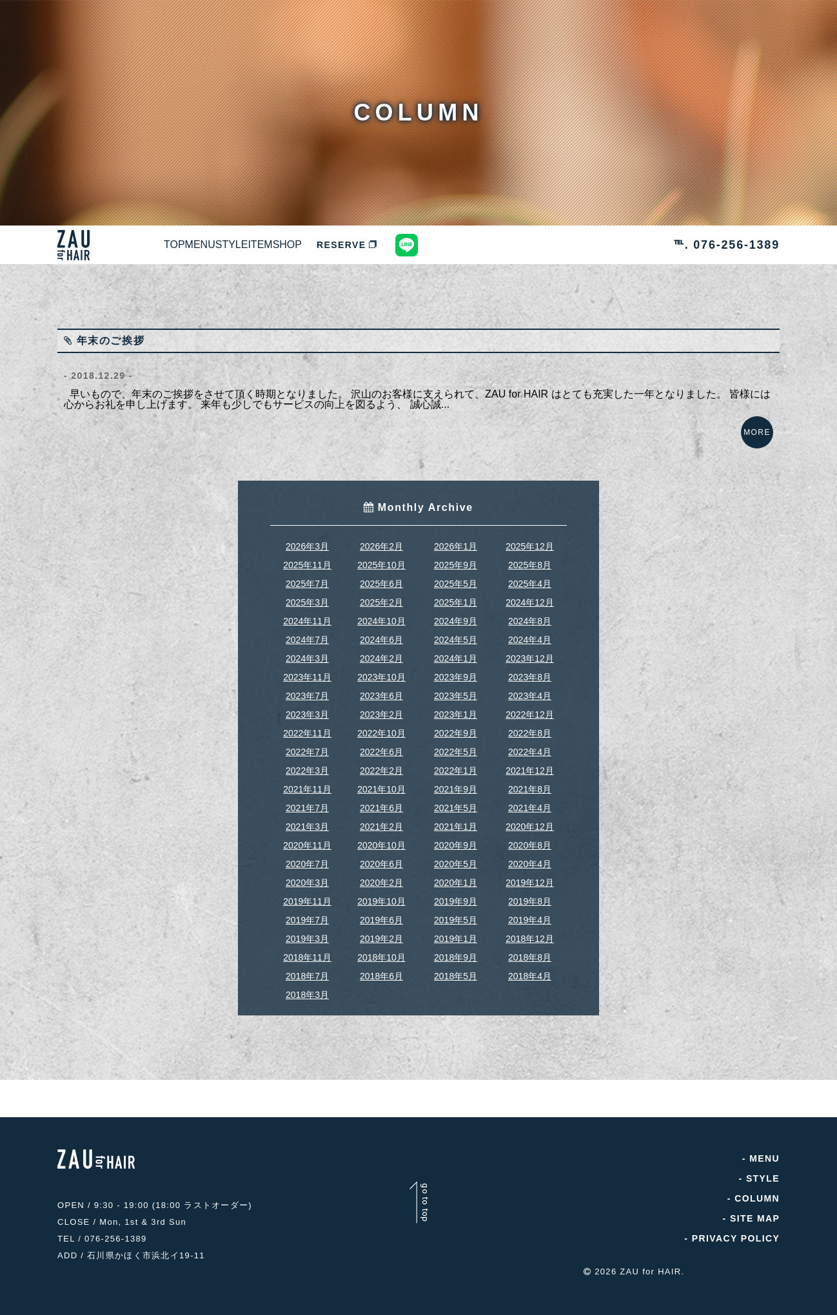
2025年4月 (529, 596)
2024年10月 (381, 634)
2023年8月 (529, 690)
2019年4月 (529, 933)
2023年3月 (307, 727)
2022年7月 (307, 765)
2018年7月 (307, 989)
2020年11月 (307, 858)
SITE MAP (755, 1231)
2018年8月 (529, 970)
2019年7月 (307, 933)
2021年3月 (307, 839)
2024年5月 (455, 653)
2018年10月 (381, 970)
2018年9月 (455, 970)
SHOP (422, 245)
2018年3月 (307, 1008)
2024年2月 (381, 671)
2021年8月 (529, 802)
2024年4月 (529, 653)
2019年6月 (381, 933)
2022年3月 (307, 783)
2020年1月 (455, 895)
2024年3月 (307, 671)
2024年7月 (307, 653)
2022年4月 (529, 765)
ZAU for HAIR (650, 1278)
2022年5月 (455, 765)
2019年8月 (529, 914)
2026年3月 (307, 559)
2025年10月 (381, 578)
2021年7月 (307, 821)
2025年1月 (455, 615)
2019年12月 (530, 895)
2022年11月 (307, 746)
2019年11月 (307, 914)
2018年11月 (307, 970)
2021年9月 (455, 802)
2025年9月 (455, 578)
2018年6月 (381, 989)
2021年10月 (381, 802)
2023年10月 (381, 690)
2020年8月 (529, 858)
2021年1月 (455, 839)
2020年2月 (381, 895)
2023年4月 (529, 709)
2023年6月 (381, 709)
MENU (245, 245)
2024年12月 (530, 615)
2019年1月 (455, 951)
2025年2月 (381, 615)
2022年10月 (381, 746)
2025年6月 (381, 596)
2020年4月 (529, 877)
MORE (750, 439)
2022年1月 (455, 783)
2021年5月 (455, 821)
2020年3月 (307, 895)
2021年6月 (381, 821)
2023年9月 (455, 690)
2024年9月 (455, 634)
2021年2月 (381, 839)
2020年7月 (307, 877)
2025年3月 (307, 615)
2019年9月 (455, 914)
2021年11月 (307, 802)
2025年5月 (455, 596)
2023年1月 (455, 727)
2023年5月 (455, 709)
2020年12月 (530, 839)
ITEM (365, 245)
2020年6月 (381, 877)
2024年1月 (455, 671)
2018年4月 (529, 989)
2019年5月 (455, 933)
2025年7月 (307, 596)
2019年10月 (381, 914)
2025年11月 (307, 578)
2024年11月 (307, 634)
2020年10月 (381, 858)
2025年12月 (530, 559)
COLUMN (757, 1211)
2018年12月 (530, 951)
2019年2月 (381, 951)
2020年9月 (455, 858)
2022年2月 (381, 783)
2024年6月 (381, 653)
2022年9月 (455, 746)
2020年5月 (455, 877)
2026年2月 (381, 559)
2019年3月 (307, 951)
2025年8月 (529, 578)
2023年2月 (381, 727)
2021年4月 (529, 821)
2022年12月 (530, 727)
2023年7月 (307, 709)
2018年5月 (455, 989)
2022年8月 (529, 746)
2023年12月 (530, 671)
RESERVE (490, 245)
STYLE (306, 245)
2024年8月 (529, 634)
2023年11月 (307, 690)
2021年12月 (530, 783)
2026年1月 (455, 559)
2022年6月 (381, 765)
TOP (189, 245)
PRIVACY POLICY (735, 1251)
